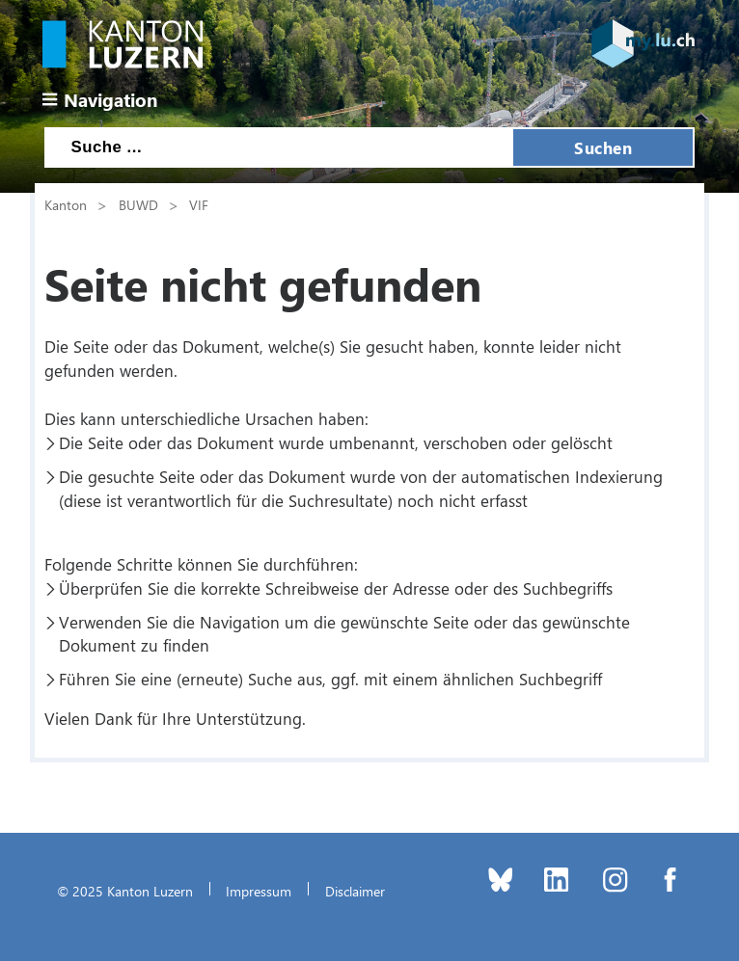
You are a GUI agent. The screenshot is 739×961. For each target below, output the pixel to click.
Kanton (65, 204)
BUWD (138, 204)
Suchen (603, 147)
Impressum (258, 890)
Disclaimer (355, 890)
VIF (198, 204)
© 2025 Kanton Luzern (125, 890)
